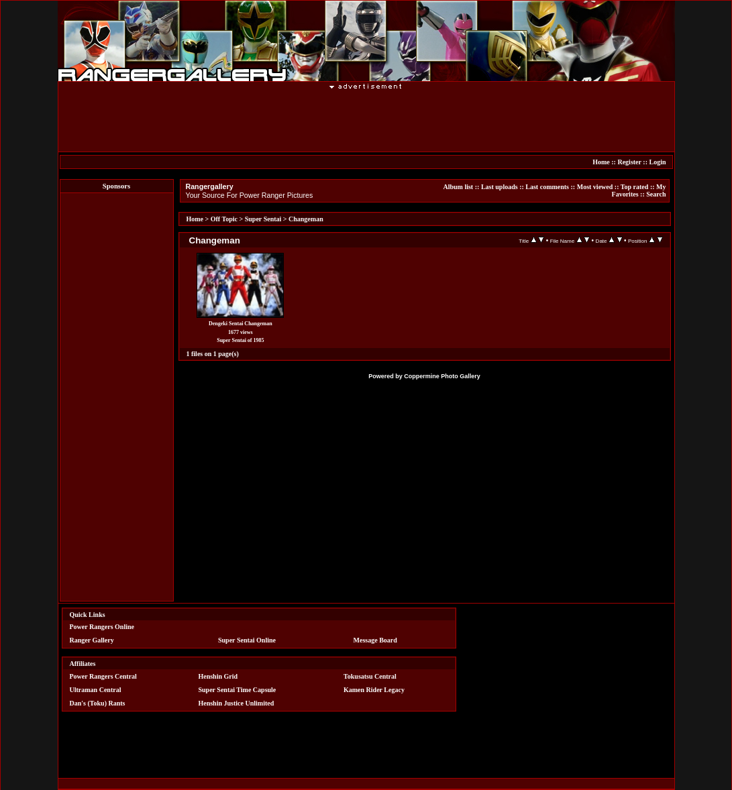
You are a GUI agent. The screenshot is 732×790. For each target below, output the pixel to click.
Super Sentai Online (247, 640)
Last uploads (499, 186)
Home (601, 162)
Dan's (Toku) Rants (97, 703)
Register (629, 162)
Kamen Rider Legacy (374, 689)
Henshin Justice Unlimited (236, 703)
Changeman (306, 219)
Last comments (547, 186)
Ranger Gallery (92, 640)
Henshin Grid (218, 676)
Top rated (635, 186)
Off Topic (224, 219)
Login (657, 162)
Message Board (375, 640)
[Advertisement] (366, 120)
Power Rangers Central (103, 676)
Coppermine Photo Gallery (442, 376)
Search (656, 194)
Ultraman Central (95, 689)
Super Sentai (263, 219)
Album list (458, 186)
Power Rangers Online (102, 626)
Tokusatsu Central (370, 676)
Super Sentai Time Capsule (237, 689)
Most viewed (595, 186)
